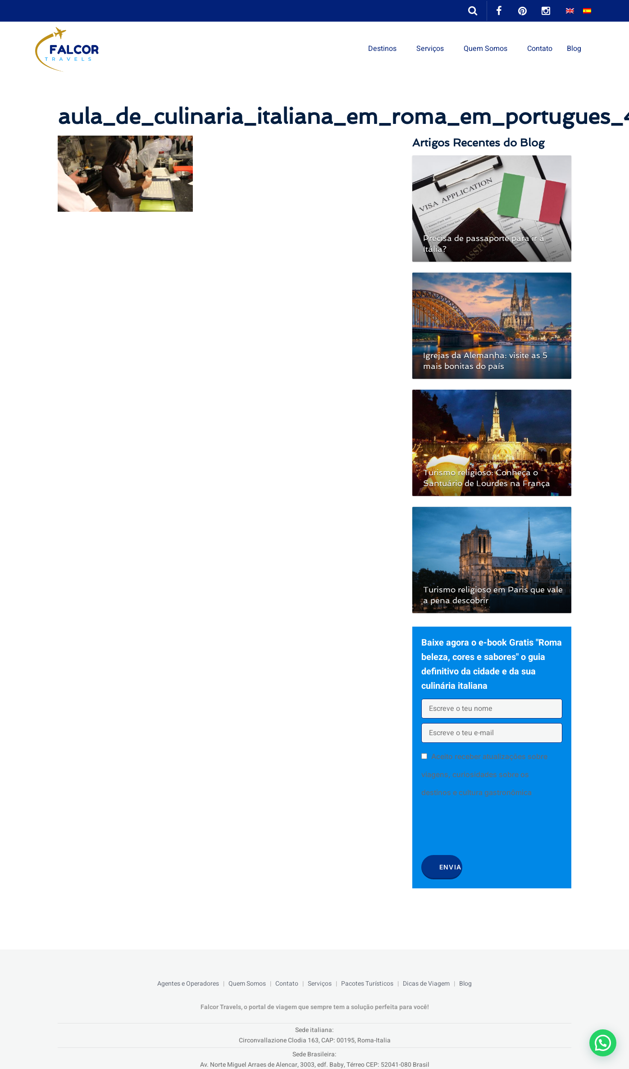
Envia (450, 867)
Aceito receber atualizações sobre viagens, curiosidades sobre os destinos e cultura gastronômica (484, 774)
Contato (539, 48)
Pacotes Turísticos (367, 983)
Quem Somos (485, 48)
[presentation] (489, 829)
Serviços (430, 48)
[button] (602, 1042)
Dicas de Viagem (426, 983)
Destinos (382, 48)
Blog (574, 48)
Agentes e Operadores (188, 983)
